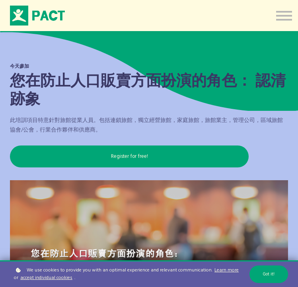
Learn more (226, 270)
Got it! (269, 274)
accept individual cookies (46, 278)
